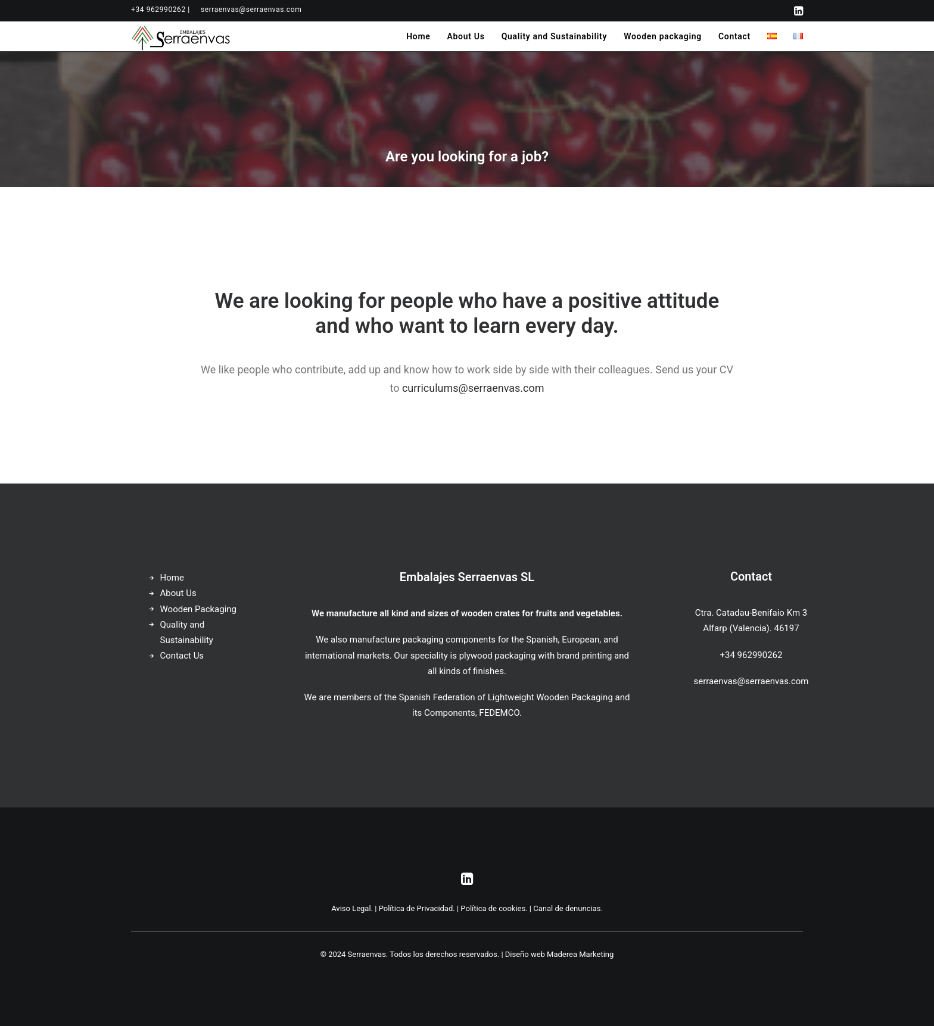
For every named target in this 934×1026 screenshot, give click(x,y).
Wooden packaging (663, 36)
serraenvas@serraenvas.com (251, 9)
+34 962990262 (751, 655)
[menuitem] (160, 9)
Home (418, 36)
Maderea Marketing (580, 954)
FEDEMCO (499, 712)
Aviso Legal (351, 908)
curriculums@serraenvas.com (473, 388)
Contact (734, 36)
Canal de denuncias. (568, 908)
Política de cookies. (493, 908)
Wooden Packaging (198, 609)
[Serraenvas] (181, 36)
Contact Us (182, 655)
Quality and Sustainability (555, 36)
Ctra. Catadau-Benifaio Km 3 (751, 612)
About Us (465, 36)
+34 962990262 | (160, 9)
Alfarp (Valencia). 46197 (751, 628)
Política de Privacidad (416, 908)
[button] (798, 10)
